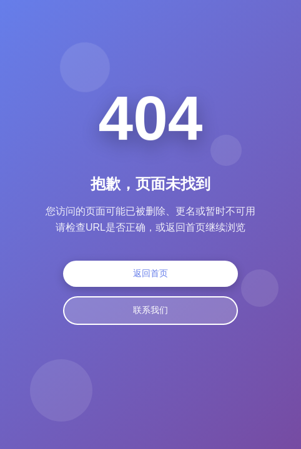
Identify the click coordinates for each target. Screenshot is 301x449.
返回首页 (150, 274)
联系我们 (150, 311)
